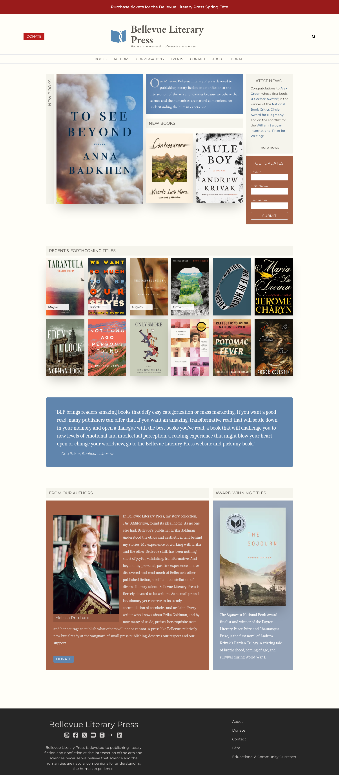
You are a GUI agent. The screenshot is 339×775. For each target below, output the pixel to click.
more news (269, 147)
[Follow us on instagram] (67, 735)
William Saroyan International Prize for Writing (268, 130)
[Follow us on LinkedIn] (119, 735)
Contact (239, 739)
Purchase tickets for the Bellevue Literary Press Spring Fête (169, 7)
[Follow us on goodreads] (102, 735)
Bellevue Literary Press (93, 724)
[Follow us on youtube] (93, 735)
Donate (34, 36)
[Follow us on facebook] (75, 735)
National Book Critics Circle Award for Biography (268, 109)
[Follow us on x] (84, 735)
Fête (236, 748)
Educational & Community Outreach (264, 757)
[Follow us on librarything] (111, 735)
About (237, 721)
